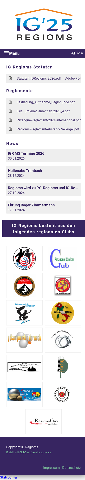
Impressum (51, 468)
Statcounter (8, 477)
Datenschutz (71, 468)
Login (77, 53)
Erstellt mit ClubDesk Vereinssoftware (28, 452)
